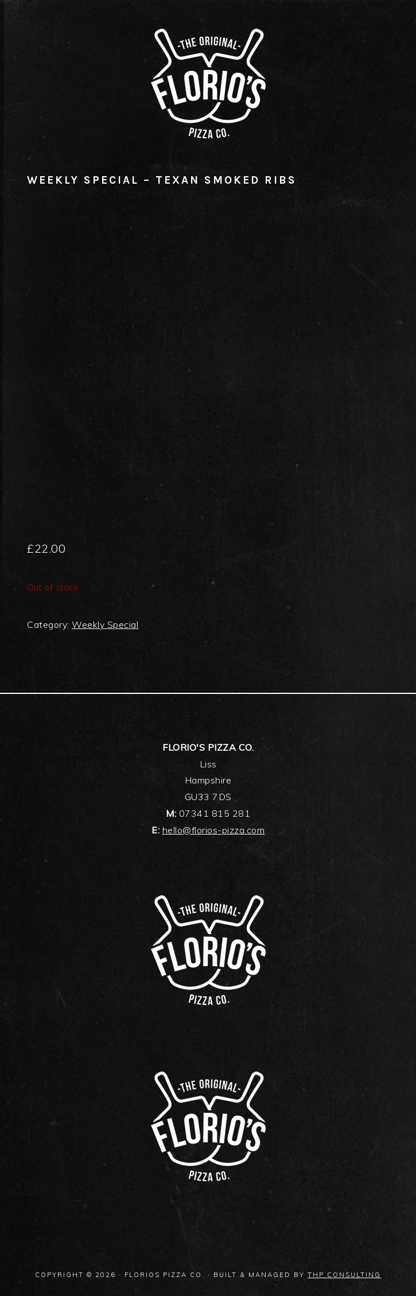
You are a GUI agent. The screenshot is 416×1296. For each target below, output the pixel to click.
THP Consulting (344, 1275)
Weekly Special (105, 624)
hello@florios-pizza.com (213, 830)
